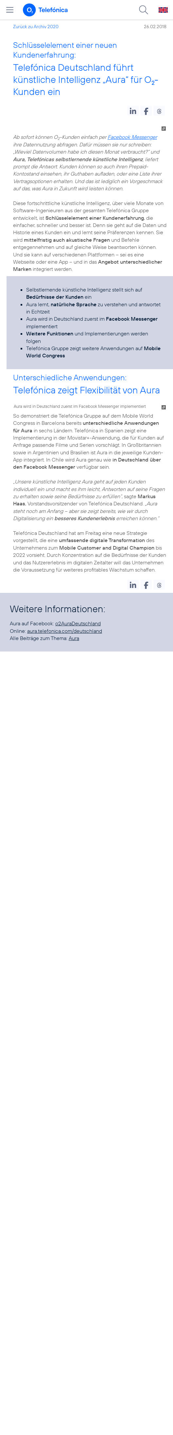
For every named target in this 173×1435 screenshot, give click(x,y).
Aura (74, 638)
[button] (133, 111)
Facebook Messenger (132, 137)
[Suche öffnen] (143, 10)
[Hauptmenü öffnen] (10, 10)
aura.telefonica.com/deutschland (64, 631)
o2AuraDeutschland (78, 623)
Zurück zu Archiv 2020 (36, 26)
